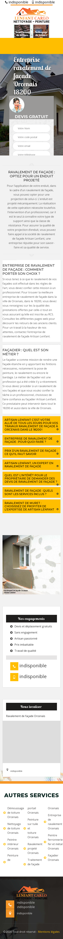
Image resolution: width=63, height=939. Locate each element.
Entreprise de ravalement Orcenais (52, 821)
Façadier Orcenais (51, 858)
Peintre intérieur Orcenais (10, 844)
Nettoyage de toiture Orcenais (11, 828)
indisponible (16, 2)
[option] (22, 35)
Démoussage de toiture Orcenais (11, 812)
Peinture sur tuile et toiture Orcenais (31, 828)
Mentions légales (49, 932)
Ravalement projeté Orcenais (31, 848)
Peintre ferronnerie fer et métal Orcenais (52, 841)
